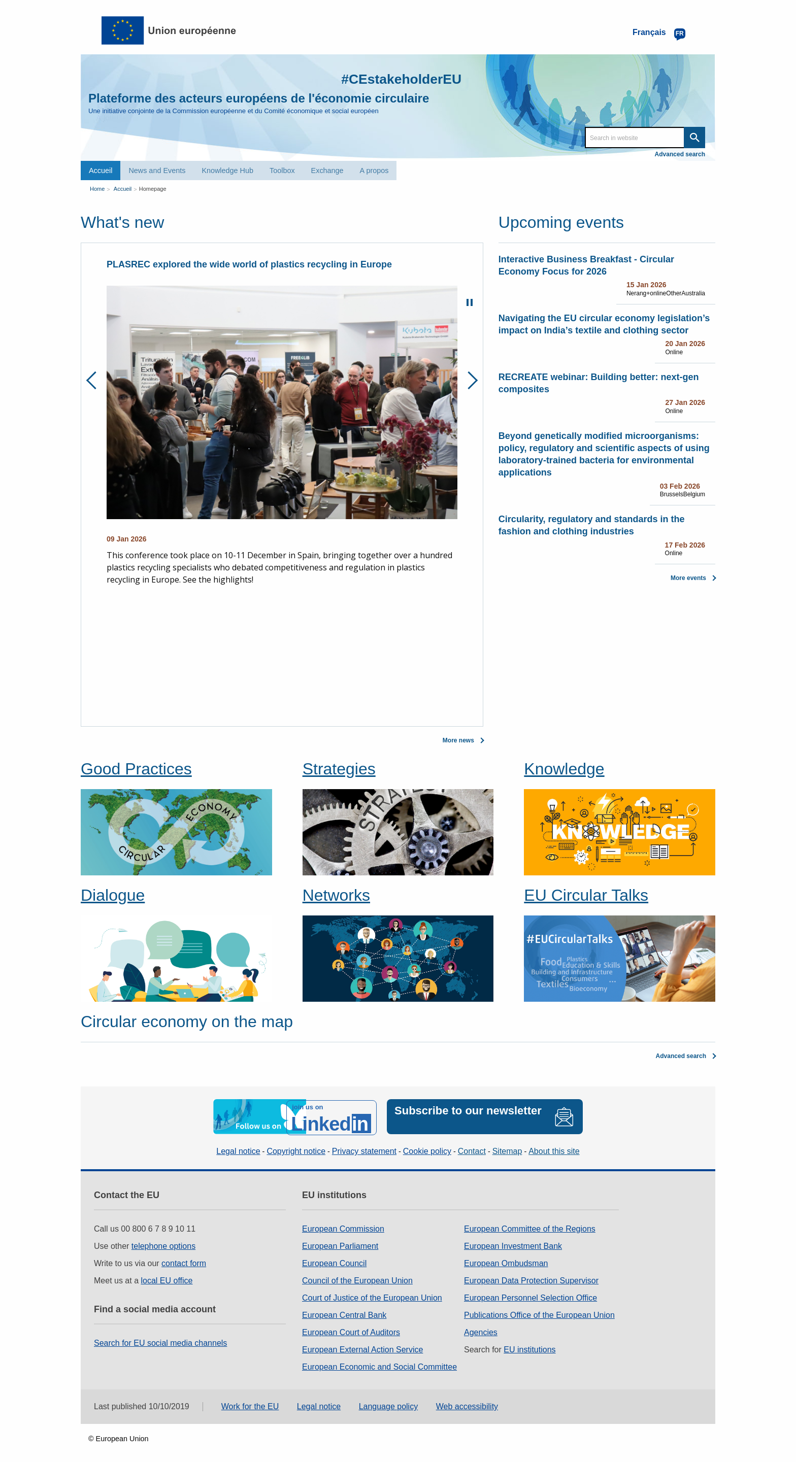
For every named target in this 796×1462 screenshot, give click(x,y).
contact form (183, 1260)
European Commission (343, 1225)
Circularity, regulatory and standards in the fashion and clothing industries (592, 525)
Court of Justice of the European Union (372, 1294)
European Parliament (340, 1243)
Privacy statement (364, 1148)
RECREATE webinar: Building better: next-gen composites (599, 382)
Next (469, 380)
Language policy (388, 1404)
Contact (472, 1148)
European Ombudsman (506, 1260)
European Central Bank (344, 1312)
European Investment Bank (513, 1243)
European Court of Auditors (351, 1329)
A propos (374, 170)
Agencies (481, 1329)
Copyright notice (296, 1148)
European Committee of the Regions (529, 1225)
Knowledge (564, 768)
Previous (95, 380)
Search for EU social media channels (160, 1340)
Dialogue (113, 895)
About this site (554, 1148)
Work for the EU (250, 1404)
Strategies (339, 768)
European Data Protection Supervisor (531, 1277)
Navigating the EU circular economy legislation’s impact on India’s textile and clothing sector (604, 324)
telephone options (163, 1243)
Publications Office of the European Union (539, 1312)
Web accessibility (467, 1404)
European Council (334, 1260)
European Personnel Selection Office (530, 1294)
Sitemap (507, 1148)
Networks (336, 895)
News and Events (156, 170)
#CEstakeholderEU (393, 78)
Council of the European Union (357, 1277)
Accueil (100, 170)
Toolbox (282, 170)
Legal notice (238, 1148)
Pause (470, 301)
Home (97, 188)
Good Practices (136, 768)
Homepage (153, 188)
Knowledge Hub (227, 170)
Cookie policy (427, 1148)
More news (458, 739)
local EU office (167, 1277)
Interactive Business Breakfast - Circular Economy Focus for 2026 (586, 265)
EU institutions (529, 1346)
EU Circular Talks (586, 895)
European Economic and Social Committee (379, 1363)
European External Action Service (362, 1346)
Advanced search (680, 154)
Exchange (327, 170)
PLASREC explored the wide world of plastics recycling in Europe (249, 264)
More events (688, 577)
